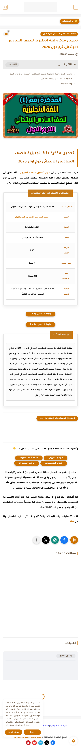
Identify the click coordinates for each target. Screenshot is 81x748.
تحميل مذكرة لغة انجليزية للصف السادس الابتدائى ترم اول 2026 (41, 74)
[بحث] (5, 7)
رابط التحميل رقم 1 (40, 314)
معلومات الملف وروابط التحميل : (55, 79)
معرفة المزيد (13, 732)
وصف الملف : (65, 84)
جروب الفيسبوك (53, 463)
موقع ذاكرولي (55, 458)
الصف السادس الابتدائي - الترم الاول (32, 217)
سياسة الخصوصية (58, 726)
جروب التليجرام (27, 463)
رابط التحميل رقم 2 (40, 324)
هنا (72, 522)
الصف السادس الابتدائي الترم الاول (59, 34)
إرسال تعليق (65, 656)
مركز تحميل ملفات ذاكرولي (35, 173)
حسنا (32, 732)
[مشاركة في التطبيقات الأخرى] (36, 540)
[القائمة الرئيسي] (75, 7)
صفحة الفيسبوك (29, 458)
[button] (64, 540)
